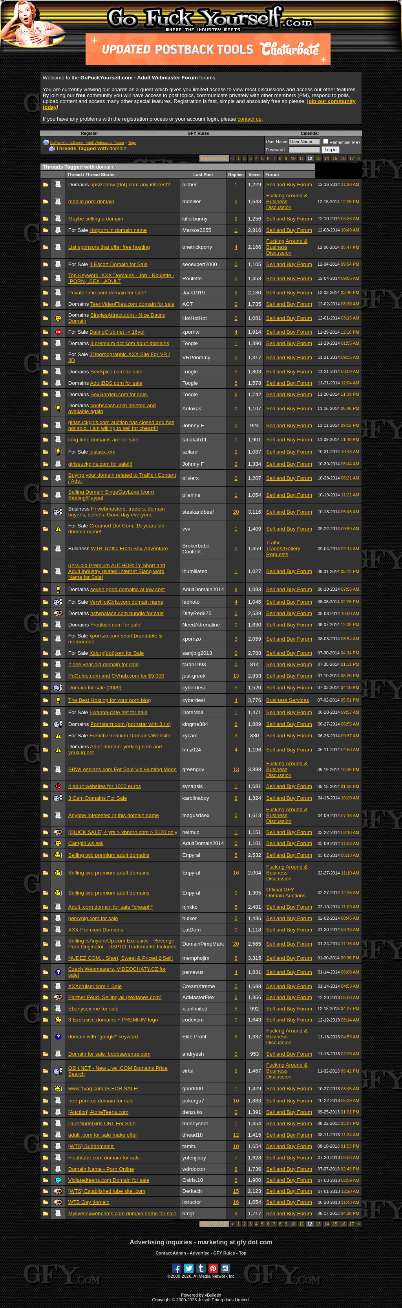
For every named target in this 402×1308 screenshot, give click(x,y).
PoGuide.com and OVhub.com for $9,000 (116, 676)
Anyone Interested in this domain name (113, 815)
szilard (190, 452)
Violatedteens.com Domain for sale (108, 1180)
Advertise (199, 1253)
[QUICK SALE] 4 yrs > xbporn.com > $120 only (122, 832)
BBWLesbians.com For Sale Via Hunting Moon (122, 769)
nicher (190, 184)
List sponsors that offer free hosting (109, 247)
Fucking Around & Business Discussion (286, 201)
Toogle (190, 343)
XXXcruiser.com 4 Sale (95, 986)
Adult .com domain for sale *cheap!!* (110, 907)
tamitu (190, 1146)
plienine (192, 495)
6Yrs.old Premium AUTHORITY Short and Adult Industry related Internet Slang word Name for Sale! (116, 571)
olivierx (191, 478)
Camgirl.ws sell (86, 843)
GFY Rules (198, 133)
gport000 (193, 1088)
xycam (190, 736)
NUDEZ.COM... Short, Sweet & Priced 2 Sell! (120, 958)
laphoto (191, 602)
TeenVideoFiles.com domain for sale (132, 304)
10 (293, 158)
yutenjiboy (194, 1158)
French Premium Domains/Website (130, 736)
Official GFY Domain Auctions (285, 892)
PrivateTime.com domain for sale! (107, 293)
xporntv (191, 332)
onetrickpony (197, 247)
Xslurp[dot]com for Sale (117, 653)
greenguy (194, 769)
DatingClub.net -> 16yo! (117, 332)
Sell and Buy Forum (289, 184)
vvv (186, 529)
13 (318, 158)
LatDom (192, 930)
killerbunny (195, 219)
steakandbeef (198, 512)
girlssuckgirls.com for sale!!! (100, 464)
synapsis (193, 786)
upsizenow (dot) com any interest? (130, 184)
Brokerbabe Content (196, 549)
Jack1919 (194, 293)
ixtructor (192, 1202)
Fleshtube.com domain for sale (104, 1158)
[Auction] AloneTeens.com (98, 1112)
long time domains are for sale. (104, 440)
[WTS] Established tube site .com (106, 1191)
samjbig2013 (197, 653)
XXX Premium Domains (95, 930)
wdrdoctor (194, 1169)
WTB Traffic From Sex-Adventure (129, 548)
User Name (277, 141)
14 (326, 158)
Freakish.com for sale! (116, 625)
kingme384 (195, 724)
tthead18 (193, 1135)
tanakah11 (195, 440)
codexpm (193, 1020)
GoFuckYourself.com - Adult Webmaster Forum (87, 143)
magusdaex (196, 815)
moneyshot (195, 1123)
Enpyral (191, 855)
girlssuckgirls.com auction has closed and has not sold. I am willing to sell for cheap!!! (121, 425)
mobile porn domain (91, 201)
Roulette (192, 278)
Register (89, 133)
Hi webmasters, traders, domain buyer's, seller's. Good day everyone (116, 512)
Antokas (192, 409)
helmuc (191, 832)
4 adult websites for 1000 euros (104, 786)
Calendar (310, 133)
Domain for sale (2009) (95, 688)
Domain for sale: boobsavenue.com (109, 1054)
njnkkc (190, 907)
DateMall (193, 712)
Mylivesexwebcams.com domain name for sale (122, 1213)
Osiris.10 (193, 1180)
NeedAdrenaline (201, 625)
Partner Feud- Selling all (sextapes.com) (115, 997)
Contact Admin (170, 1253)
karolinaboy (196, 798)
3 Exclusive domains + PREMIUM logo (113, 1020)
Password (275, 149)
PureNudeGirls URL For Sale (101, 1123)
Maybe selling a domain (95, 219)
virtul (188, 1071)
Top (242, 1253)
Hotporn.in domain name (118, 230)
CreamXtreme (199, 986)
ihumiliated (195, 571)
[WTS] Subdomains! (91, 1146)
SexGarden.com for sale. (119, 394)
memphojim (196, 958)
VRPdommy (196, 357)
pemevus (193, 972)
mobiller (192, 201)
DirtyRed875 (197, 613)
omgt (188, 1213)
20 (236, 512)
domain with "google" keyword (103, 1037)
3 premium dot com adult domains (129, 343)
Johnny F (193, 425)
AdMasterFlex (199, 997)
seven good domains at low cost (127, 589)
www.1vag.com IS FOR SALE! (103, 1088)
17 (351, 158)
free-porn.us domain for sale (101, 1101)
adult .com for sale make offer (102, 1135)
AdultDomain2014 (203, 589)
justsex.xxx (102, 452)
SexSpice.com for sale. (117, 372)
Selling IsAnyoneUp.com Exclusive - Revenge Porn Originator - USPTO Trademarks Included (122, 944)
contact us (249, 119)
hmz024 (192, 750)
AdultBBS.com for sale (116, 383)
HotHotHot (195, 318)
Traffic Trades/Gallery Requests (283, 548)
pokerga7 (194, 1101)
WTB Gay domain (89, 1202)
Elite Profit (194, 1037)
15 (335, 158)
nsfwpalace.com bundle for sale (127, 613)
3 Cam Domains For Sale (97, 798)
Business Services (287, 700)
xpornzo (192, 639)
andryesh (193, 1054)
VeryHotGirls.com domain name (126, 602)
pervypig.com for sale (93, 918)
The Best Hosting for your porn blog (109, 700)
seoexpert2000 (200, 264)
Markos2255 (197, 230)
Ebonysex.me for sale (93, 1009)
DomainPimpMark (203, 944)
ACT (188, 304)
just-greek (194, 676)
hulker (190, 918)
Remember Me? (341, 142)
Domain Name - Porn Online (101, 1169)
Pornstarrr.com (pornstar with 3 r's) (130, 724)
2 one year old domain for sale (103, 664)
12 (236, 1135)
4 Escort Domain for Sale (119, 264)
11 (301, 158)
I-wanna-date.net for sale (118, 712)
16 (343, 158)
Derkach (192, 1191)
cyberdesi (194, 688)
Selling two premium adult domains (109, 855)
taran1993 (194, 664)
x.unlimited (195, 1009)
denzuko (192, 1112)
